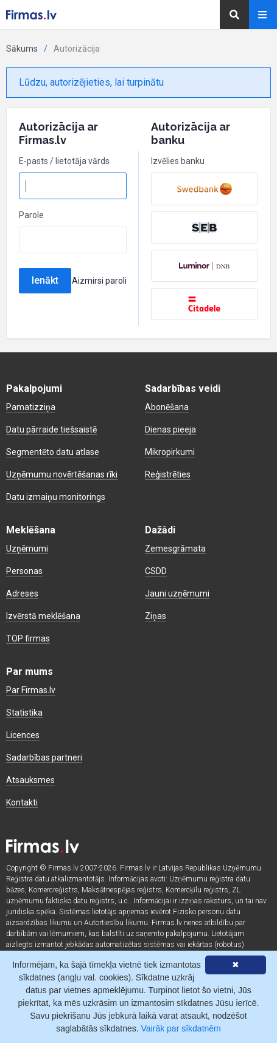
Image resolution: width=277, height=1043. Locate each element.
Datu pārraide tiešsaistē (51, 429)
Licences (23, 735)
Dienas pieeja (170, 429)
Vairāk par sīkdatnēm (181, 1028)
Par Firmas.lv (30, 690)
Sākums (22, 48)
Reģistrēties (168, 474)
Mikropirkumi (170, 452)
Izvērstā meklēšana (43, 616)
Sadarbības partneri (44, 757)
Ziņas (155, 616)
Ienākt (45, 280)
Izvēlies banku (178, 161)
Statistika (24, 712)
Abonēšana (167, 407)
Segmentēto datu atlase (52, 452)
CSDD (156, 571)
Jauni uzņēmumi (177, 593)
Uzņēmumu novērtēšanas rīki (61, 474)
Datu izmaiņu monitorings (55, 497)
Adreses (22, 593)
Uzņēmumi (27, 548)
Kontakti (22, 802)
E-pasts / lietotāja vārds (64, 161)
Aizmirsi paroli (99, 281)
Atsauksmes (30, 780)
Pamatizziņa (30, 407)
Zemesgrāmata (175, 548)
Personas (24, 571)
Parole (31, 215)
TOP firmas (28, 638)
